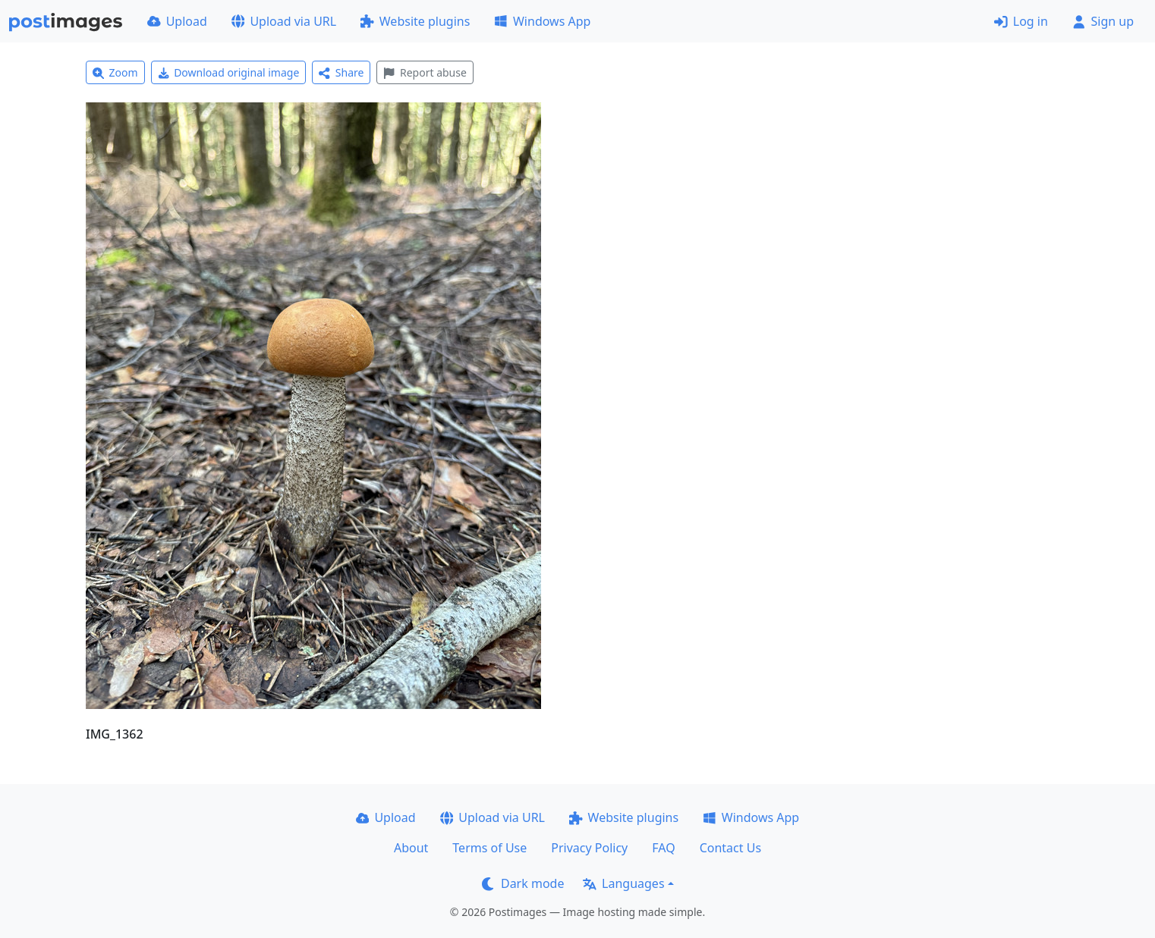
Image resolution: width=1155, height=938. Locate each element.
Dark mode (523, 883)
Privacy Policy (589, 847)
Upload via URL (283, 21)
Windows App (542, 21)
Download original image (229, 72)
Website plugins (415, 21)
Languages (623, 883)
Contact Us (730, 847)
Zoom (115, 72)
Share (341, 72)
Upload (177, 21)
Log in (1021, 21)
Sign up (1103, 21)
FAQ (663, 847)
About (411, 847)
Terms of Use (489, 847)
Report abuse (424, 72)
